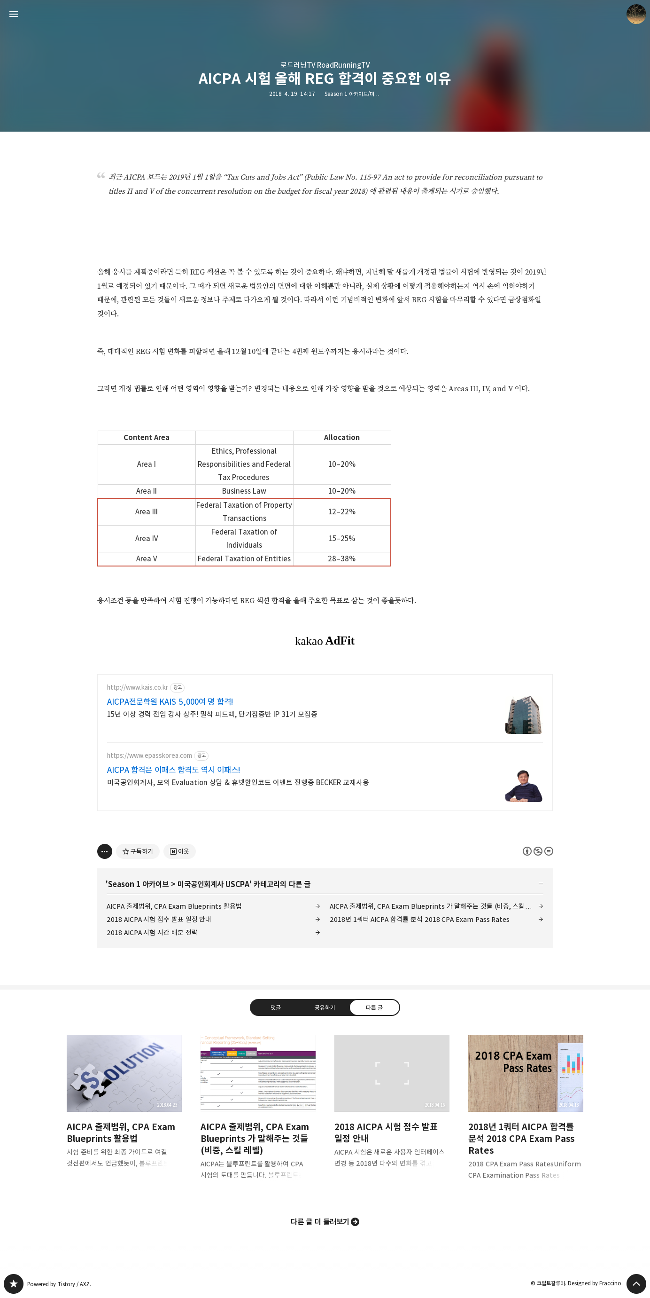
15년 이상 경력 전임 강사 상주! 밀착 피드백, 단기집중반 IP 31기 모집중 (212, 714)
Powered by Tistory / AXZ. (59, 1284)
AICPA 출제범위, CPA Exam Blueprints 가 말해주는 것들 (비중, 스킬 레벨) (435, 906)
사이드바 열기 (13, 14)
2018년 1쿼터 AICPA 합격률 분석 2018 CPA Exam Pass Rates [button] (526, 1114)
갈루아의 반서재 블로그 (13, 1284)
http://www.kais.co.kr (137, 688)
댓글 (276, 1007)
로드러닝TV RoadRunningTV (325, 65)
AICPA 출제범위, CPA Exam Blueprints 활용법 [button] (124, 1108)
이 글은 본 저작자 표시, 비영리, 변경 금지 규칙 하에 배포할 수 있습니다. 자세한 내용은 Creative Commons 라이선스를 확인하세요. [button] (538, 851)
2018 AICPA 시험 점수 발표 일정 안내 (159, 919)
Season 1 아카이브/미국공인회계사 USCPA (372, 93)
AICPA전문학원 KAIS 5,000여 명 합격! (170, 702)
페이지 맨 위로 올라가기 (636, 1284)
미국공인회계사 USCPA (213, 884)
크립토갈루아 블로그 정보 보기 (636, 14)
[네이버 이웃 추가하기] (179, 851)
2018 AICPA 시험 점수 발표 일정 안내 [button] (392, 1108)
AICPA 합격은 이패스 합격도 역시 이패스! (173, 770)
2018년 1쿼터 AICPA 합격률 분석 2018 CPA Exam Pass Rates (420, 919)
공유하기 (325, 1007)
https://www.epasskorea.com (149, 756)
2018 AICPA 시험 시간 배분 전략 (152, 932)
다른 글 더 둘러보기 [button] (320, 1222)
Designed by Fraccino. (595, 1283)
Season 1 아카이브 (138, 884)
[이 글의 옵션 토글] (104, 851)
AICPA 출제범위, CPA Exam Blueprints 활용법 (174, 906)
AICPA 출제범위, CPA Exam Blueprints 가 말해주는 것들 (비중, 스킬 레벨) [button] (258, 1114)
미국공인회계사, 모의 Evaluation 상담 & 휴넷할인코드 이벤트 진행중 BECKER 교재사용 (238, 782)
